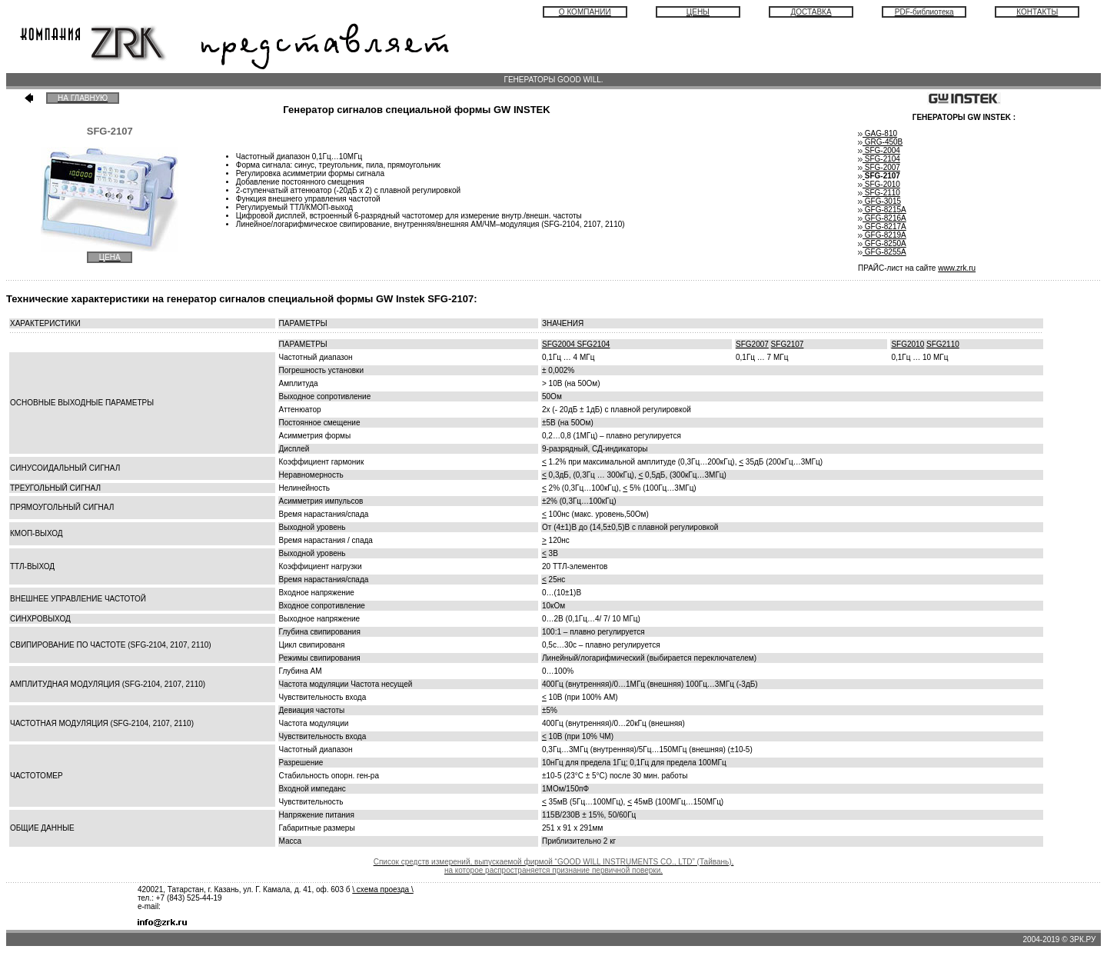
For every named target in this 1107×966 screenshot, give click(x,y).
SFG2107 (787, 344)
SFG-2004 (879, 150)
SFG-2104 (879, 159)
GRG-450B (880, 142)
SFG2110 (942, 344)
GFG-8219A (882, 235)
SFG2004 (559, 344)
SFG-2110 (879, 192)
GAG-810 (880, 133)
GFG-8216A (882, 218)
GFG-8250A (882, 243)
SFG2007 (752, 344)
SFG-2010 (879, 184)
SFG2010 (907, 344)
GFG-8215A (882, 209)
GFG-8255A (882, 252)
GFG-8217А (882, 226)
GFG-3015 (882, 201)
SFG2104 (593, 344)
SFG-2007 (879, 167)
